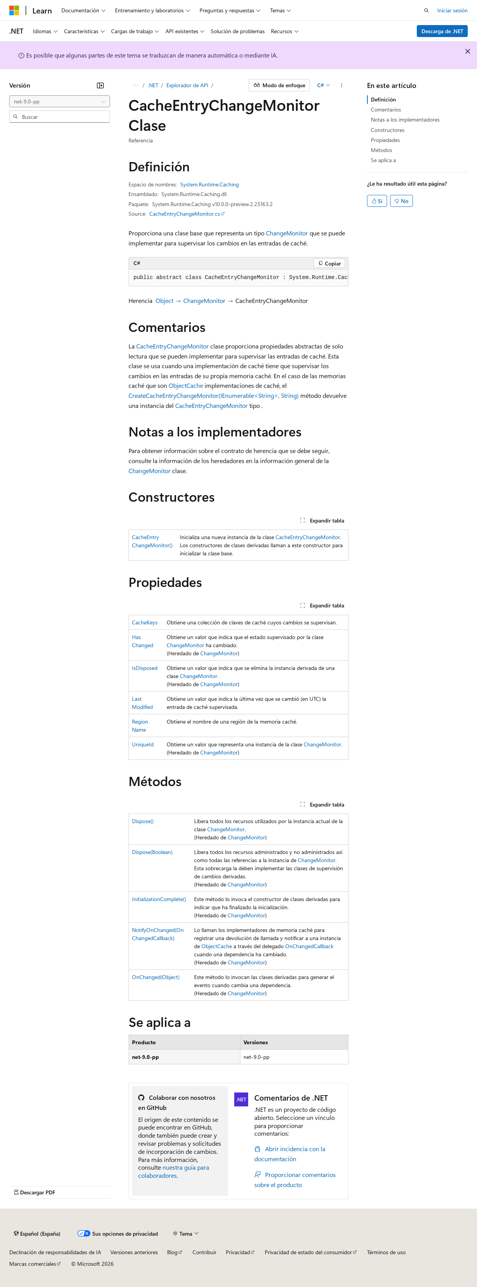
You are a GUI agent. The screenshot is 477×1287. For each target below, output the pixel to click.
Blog (172, 1252)
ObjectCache (186, 385)
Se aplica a (383, 160)
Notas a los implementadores (405, 119)
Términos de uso (386, 1252)
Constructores (387, 130)
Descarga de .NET (442, 31)
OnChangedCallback (309, 946)
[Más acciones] (341, 85)
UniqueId (143, 744)
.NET (153, 85)
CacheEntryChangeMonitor (172, 346)
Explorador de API (187, 85)
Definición (383, 99)
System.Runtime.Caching (209, 184)
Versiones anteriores (134, 1252)
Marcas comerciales (32, 1263)
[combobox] (59, 101)
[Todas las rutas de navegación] (135, 85)
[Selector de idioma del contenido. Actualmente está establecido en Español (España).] (37, 1234)
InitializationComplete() (159, 899)
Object (164, 300)
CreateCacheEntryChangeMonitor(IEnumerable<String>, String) (214, 395)
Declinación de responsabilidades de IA (55, 1252)
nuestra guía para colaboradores (173, 1171)
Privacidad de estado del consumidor (308, 1252)
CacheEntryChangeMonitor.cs (184, 213)
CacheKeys (144, 622)
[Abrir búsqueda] (426, 10)
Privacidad (238, 1252)
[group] (238, 277)
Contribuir (205, 1252)
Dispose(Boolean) (152, 852)
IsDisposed (144, 667)
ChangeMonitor (287, 233)
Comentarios (386, 109)
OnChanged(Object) (155, 977)
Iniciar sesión (452, 10)
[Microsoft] (14, 10)
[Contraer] (100, 85)
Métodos (381, 150)
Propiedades (385, 140)
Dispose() (143, 821)
